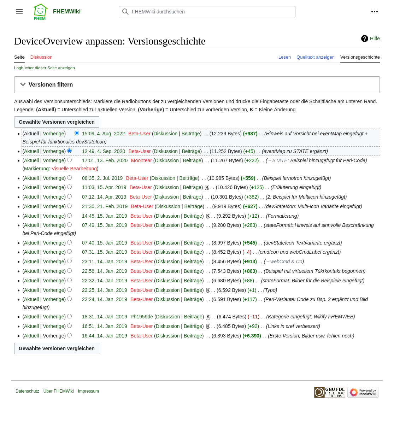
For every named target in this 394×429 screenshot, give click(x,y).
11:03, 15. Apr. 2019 (104, 187)
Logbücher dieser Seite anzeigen (44, 67)
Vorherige (53, 133)
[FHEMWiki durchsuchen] (207, 11)
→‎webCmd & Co (283, 261)
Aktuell (31, 151)
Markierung (36, 168)
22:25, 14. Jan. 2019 (104, 290)
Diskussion (166, 133)
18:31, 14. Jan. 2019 (104, 316)
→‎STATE (277, 160)
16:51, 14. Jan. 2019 (104, 326)
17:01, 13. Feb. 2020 (105, 160)
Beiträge (191, 133)
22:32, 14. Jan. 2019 (104, 280)
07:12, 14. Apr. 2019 (104, 197)
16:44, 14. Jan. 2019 (104, 336)
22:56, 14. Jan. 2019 (104, 271)
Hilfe (375, 38)
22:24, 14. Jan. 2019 (104, 299)
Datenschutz (27, 391)
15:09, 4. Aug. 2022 (103, 133)
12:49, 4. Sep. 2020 (103, 151)
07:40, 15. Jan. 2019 (104, 243)
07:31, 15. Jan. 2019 (104, 252)
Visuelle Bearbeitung (74, 168)
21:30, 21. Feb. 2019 (105, 206)
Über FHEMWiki (58, 391)
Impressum (88, 391)
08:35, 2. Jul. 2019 (102, 178)
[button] (19, 12)
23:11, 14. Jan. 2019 (104, 261)
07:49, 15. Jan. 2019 (104, 225)
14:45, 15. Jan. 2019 (104, 216)
